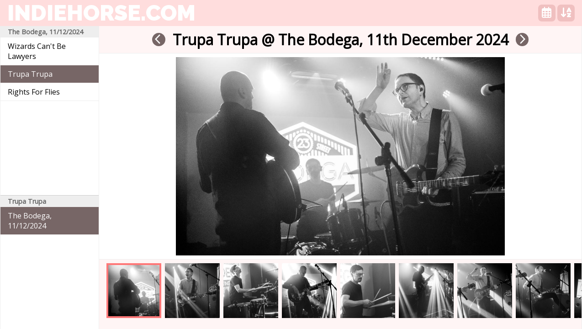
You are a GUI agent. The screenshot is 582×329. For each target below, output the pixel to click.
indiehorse (101, 13)
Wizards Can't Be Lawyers (37, 51)
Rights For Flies (34, 92)
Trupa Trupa (30, 74)
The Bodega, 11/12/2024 (30, 221)
